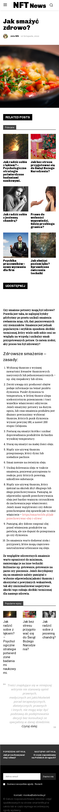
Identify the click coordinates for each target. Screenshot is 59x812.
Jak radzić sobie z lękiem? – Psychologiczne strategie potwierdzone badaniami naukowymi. (9, 647)
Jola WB (14, 36)
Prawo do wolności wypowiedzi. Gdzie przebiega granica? (43, 221)
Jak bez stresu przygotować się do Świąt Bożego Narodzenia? (29, 635)
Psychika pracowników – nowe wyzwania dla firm (14, 265)
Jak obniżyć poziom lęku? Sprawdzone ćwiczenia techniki (40, 267)
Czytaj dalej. (29, 726)
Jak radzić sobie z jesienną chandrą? (49, 629)
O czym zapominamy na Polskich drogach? (44, 756)
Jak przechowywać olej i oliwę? (14, 756)
